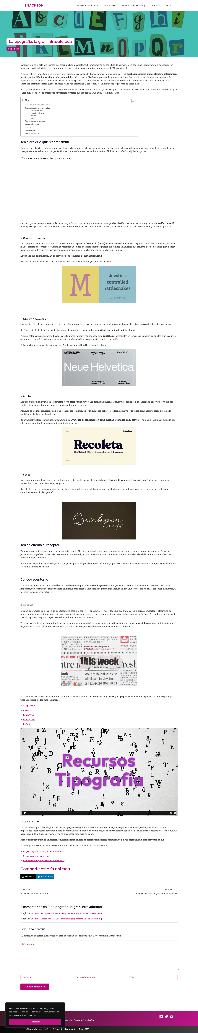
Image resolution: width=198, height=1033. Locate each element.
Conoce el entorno (33, 124)
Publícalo (29, 877)
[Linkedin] (161, 1017)
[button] (109, 5)
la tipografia (14, 48)
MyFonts (27, 710)
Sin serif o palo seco (38, 113)
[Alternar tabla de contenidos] (132, 101)
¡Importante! (30, 131)
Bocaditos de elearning (140, 5)
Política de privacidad (35, 1029)
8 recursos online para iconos (38, 856)
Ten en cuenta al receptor (36, 121)
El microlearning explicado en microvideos (45, 861)
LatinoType (29, 715)
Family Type (29, 720)
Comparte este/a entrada (33, 134)
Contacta (159, 5)
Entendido (35, 1021)
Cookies (50, 1029)
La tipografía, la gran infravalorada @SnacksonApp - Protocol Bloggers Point (70, 914)
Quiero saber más (31, 1015)
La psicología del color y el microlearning (44, 852)
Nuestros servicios (100, 5)
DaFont (27, 724)
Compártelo (47, 877)
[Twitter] (166, 1017)
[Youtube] (171, 1017)
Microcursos (120, 5)
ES (169, 5)
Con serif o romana (37, 111)
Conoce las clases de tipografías (39, 108)
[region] (35, 1015)
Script (33, 118)
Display (33, 116)
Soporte (28, 128)
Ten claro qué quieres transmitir (39, 105)
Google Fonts (29, 706)
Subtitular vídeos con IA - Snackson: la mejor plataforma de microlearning (69, 920)
